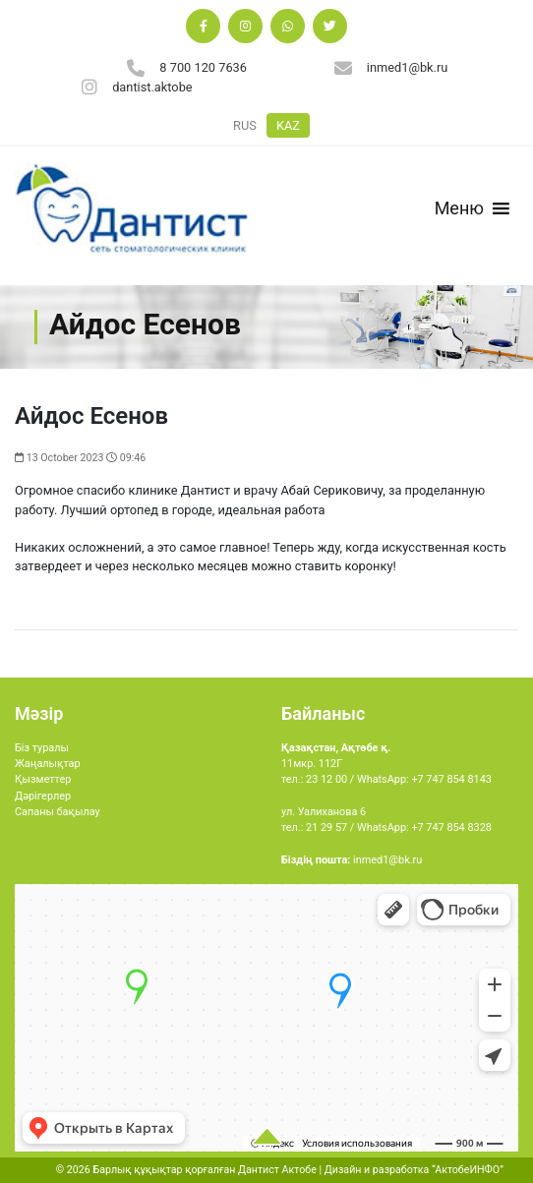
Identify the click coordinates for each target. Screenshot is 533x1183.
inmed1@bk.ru (407, 67)
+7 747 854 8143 (451, 779)
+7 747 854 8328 (451, 827)
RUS (245, 125)
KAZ (288, 125)
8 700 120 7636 (203, 67)
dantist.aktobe (152, 87)
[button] (459, 208)
